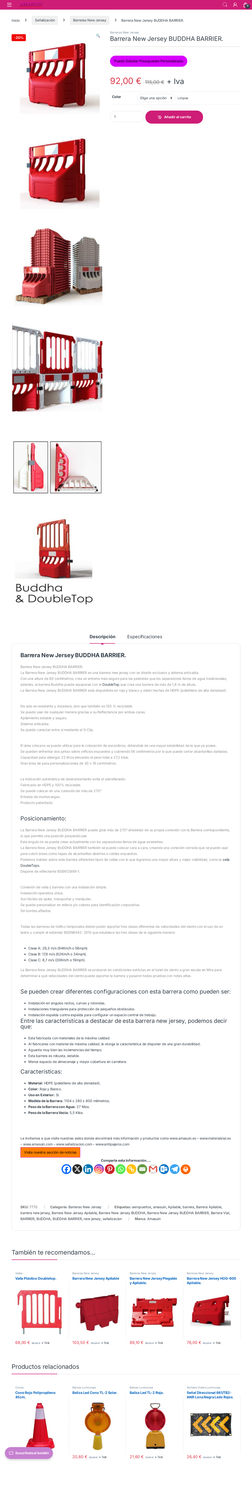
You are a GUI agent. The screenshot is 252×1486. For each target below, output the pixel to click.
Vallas (19, 1273)
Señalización (45, 20)
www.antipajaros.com (112, 1144)
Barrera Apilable (208, 1207)
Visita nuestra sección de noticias (50, 1152)
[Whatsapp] (121, 1169)
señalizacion (112, 1219)
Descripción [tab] (102, 637)
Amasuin (154, 1219)
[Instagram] (99, 1169)
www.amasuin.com (38, 1144)
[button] (98, 36)
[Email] (142, 1169)
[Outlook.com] (164, 1169)
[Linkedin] (88, 1169)
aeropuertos (141, 1207)
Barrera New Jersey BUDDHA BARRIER (178, 1213)
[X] (77, 1169)
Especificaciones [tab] (144, 637)
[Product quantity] (127, 116)
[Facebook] (66, 1169)
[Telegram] (175, 1169)
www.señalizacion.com (74, 1144)
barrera (188, 1207)
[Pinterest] (110, 1169)
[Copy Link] (131, 1169)
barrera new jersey (35, 1213)
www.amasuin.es (183, 1138)
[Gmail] (153, 1169)
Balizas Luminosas (84, 1387)
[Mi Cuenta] (235, 5)
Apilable (174, 1207)
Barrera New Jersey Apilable (74, 1213)
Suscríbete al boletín (29, 1453)
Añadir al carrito (177, 117)
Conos (19, 1387)
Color (116, 97)
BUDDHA (43, 1219)
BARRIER (27, 1219)
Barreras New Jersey (89, 20)
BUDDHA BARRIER (67, 1219)
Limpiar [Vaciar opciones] (183, 98)
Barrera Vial (220, 1213)
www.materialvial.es (215, 1138)
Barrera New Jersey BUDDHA (122, 1213)
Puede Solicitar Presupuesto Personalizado (148, 61)
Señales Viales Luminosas (203, 1387)
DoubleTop (110, 684)
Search (225, 4)
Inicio (16, 20)
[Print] (185, 1169)
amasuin (159, 1207)
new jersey (92, 1219)
